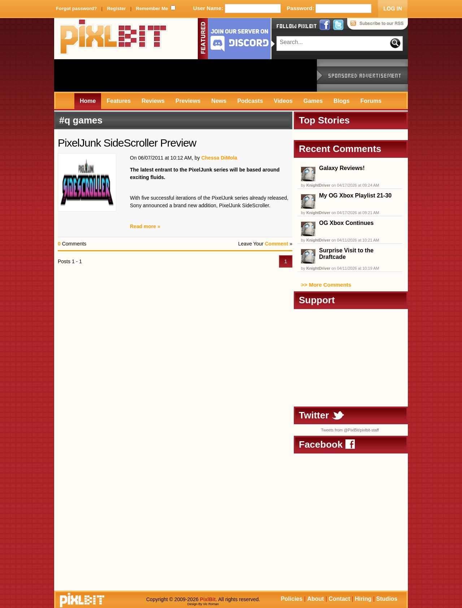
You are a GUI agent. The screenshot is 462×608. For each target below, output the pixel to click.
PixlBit (114, 38)
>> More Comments (326, 285)
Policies (291, 599)
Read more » (145, 226)
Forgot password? (76, 8)
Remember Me (152, 8)
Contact (339, 599)
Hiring (363, 599)
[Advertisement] (185, 75)
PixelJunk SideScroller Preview (127, 143)
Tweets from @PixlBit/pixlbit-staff (350, 430)
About (315, 599)
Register (116, 8)
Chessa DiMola (219, 158)
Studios (386, 599)
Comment (276, 244)
